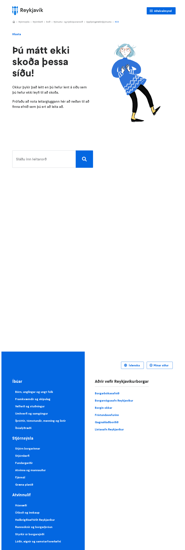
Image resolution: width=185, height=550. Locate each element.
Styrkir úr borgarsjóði (29, 534)
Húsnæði (21, 505)
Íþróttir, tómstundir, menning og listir (40, 420)
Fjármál (20, 477)
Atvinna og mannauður (30, 470)
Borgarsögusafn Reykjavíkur (114, 400)
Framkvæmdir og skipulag (32, 399)
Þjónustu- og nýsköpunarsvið (68, 21)
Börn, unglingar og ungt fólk (34, 392)
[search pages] (51, 159)
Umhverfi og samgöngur (31, 413)
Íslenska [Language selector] (134, 365)
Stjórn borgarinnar (27, 448)
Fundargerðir (24, 463)
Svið (48, 21)
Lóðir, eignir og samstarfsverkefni (38, 541)
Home (14, 22)
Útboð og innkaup (27, 512)
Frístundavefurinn (107, 415)
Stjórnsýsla (23, 21)
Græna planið (24, 484)
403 (117, 21)
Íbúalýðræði (23, 428)
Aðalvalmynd (163, 11)
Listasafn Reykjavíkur (109, 429)
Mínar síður (161, 365)
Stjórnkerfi (38, 21)
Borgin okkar (103, 407)
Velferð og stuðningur (30, 406)
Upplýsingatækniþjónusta (98, 21)
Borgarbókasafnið (107, 393)
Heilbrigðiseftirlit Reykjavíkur (35, 519)
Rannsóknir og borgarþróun (33, 527)
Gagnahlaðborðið (107, 422)
